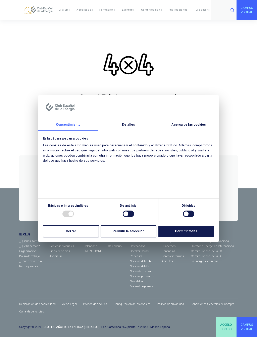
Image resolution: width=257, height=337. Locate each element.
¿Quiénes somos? (30, 241)
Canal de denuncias (31, 311)
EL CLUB (25, 234)
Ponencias (168, 251)
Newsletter (136, 281)
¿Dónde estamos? (30, 261)
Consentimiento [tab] (68, 124)
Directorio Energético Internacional (213, 246)
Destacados (137, 246)
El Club (64, 9)
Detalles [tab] (128, 124)
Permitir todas (186, 231)
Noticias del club (140, 261)
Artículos (167, 261)
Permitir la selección (128, 231)
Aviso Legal (69, 304)
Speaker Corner (139, 251)
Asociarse (55, 256)
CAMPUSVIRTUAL (247, 10)
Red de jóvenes (28, 266)
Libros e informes (173, 256)
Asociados (84, 9)
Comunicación (151, 9)
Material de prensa (141, 286)
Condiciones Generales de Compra (213, 304)
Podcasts (136, 256)
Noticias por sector (142, 276)
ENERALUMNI (92, 251)
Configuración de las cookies (132, 304)
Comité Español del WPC (206, 256)
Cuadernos (169, 246)
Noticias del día (139, 266)
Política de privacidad (170, 304)
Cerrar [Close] (71, 231)
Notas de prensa (140, 271)
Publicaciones (179, 9)
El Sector (203, 9)
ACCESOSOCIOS (226, 327)
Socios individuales (61, 246)
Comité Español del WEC (206, 251)
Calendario (90, 246)
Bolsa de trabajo (29, 256)
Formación (107, 9)
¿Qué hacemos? (29, 246)
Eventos (128, 9)
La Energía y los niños (204, 261)
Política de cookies (95, 304)
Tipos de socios (59, 251)
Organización (27, 251)
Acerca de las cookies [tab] (188, 124)
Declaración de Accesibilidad (37, 304)
